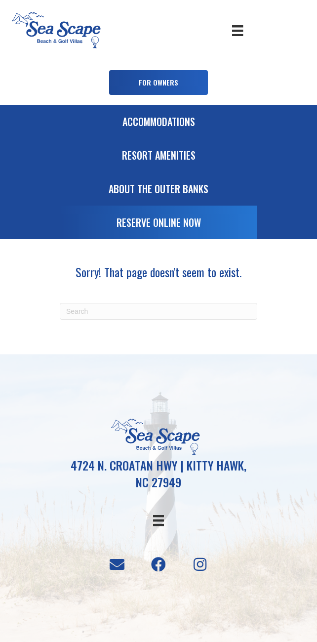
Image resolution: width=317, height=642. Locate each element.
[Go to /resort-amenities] (158, 157)
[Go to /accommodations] (158, 124)
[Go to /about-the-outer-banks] (158, 191)
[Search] (158, 311)
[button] (158, 82)
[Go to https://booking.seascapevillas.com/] (158, 224)
